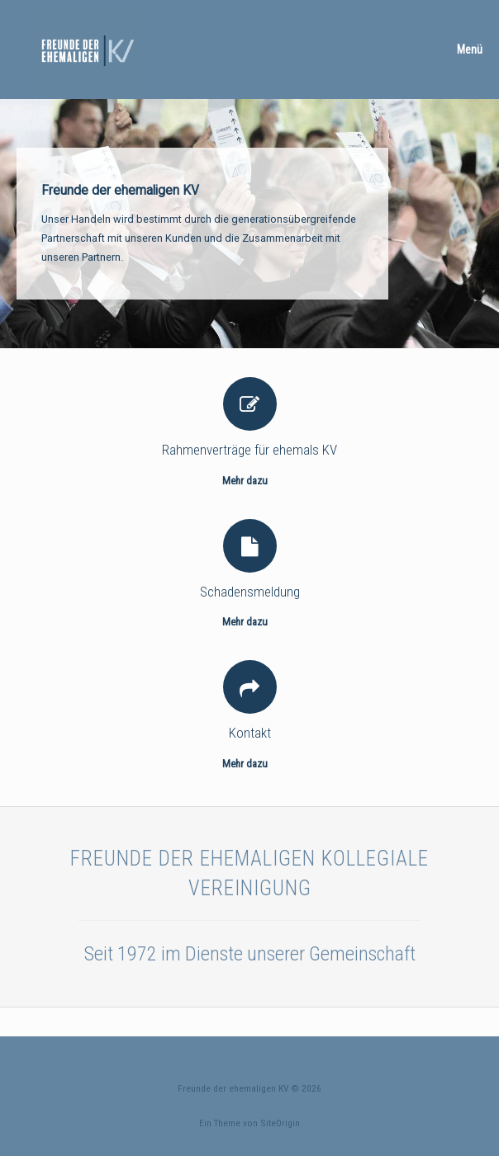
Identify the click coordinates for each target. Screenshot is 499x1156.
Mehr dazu (249, 480)
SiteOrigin (280, 1123)
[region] (249, 223)
